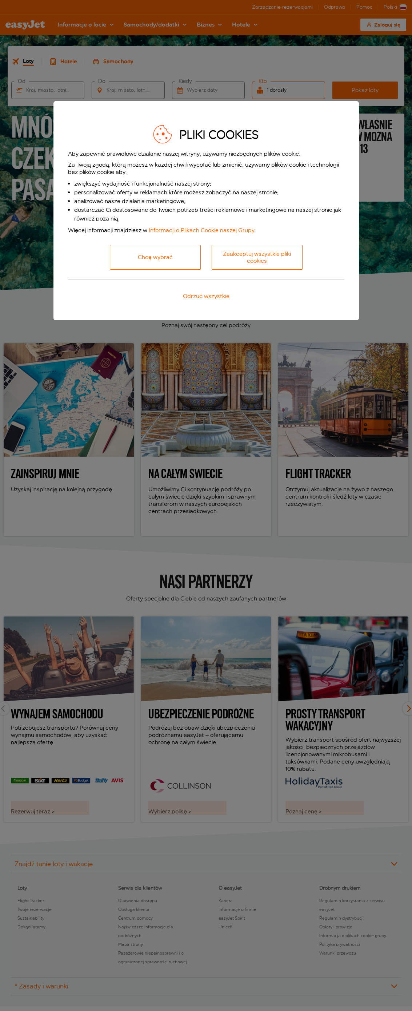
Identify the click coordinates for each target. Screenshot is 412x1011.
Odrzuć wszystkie (206, 296)
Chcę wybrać (155, 257)
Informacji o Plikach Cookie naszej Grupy (202, 230)
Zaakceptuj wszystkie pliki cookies (257, 257)
